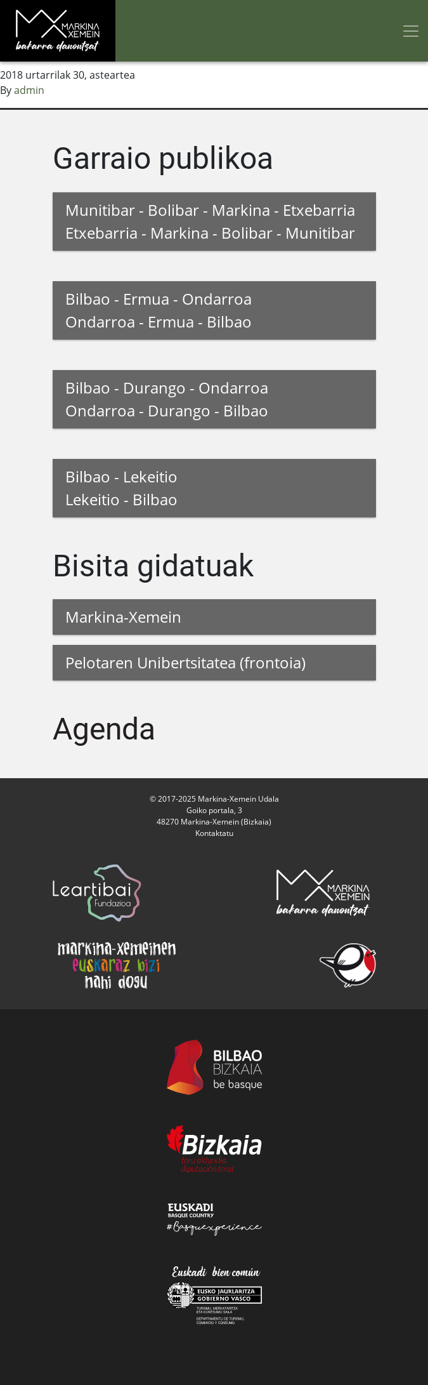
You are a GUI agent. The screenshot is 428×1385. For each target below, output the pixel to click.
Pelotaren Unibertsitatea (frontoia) (185, 662)
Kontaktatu (214, 833)
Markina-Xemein (123, 616)
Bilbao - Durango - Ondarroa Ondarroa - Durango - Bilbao (166, 399)
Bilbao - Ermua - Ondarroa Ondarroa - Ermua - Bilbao (158, 310)
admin (29, 90)
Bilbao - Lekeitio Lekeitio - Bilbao (121, 488)
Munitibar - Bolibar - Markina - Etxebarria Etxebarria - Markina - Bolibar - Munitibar (210, 221)
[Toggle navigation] (411, 31)
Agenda (104, 729)
